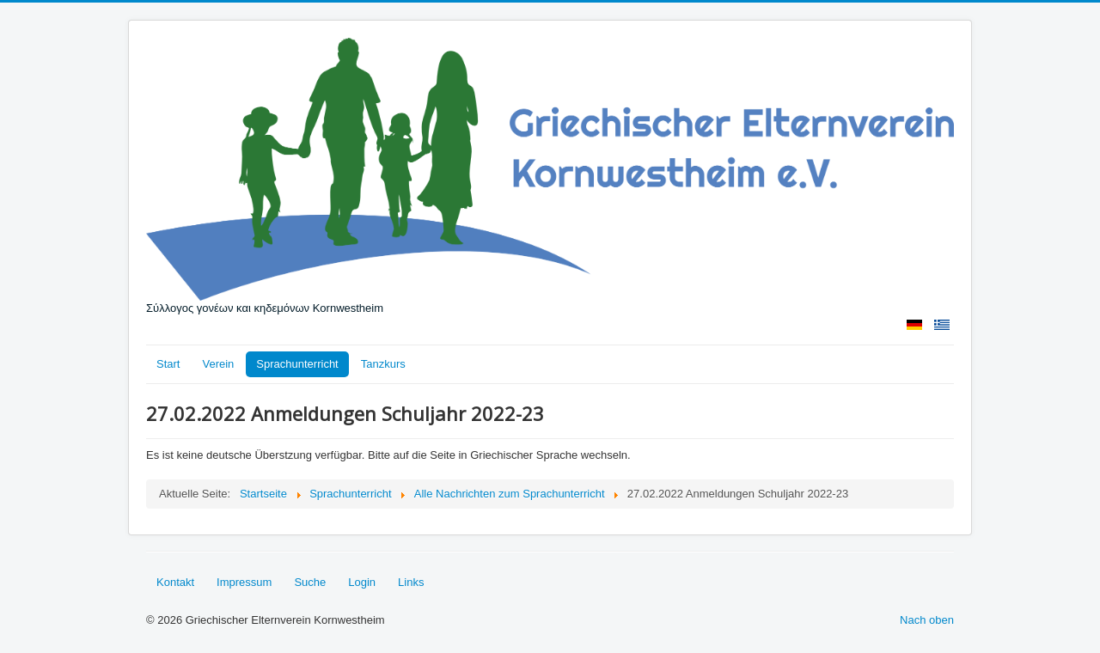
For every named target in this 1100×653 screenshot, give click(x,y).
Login (362, 582)
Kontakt (175, 582)
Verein (218, 363)
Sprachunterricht (297, 363)
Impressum (244, 582)
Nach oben (927, 619)
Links (411, 582)
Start (168, 363)
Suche (310, 582)
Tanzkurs (383, 363)
